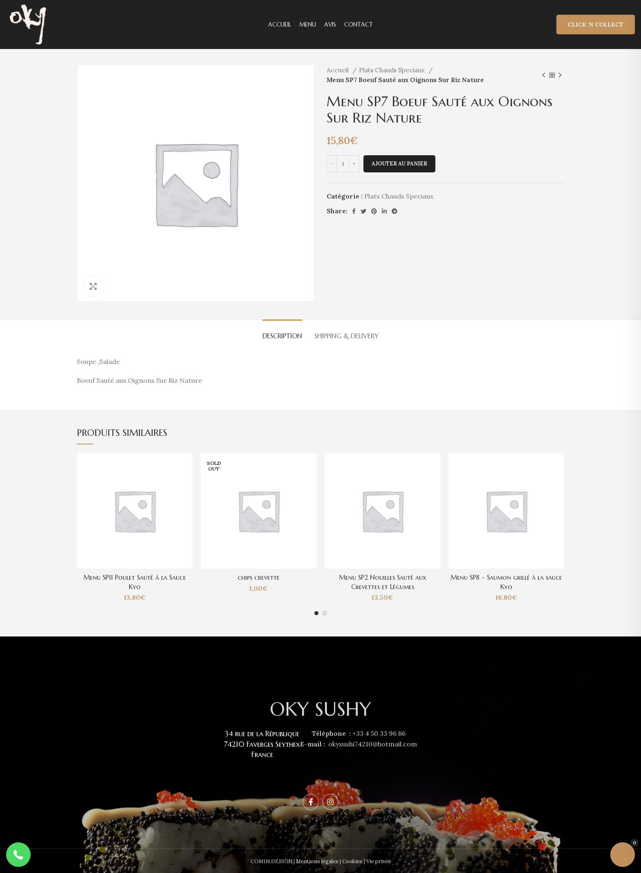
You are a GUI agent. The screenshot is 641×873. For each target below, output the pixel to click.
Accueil (338, 70)
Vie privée (378, 861)
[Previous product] (544, 75)
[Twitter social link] (363, 211)
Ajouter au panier (399, 163)
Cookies (352, 861)
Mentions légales (317, 861)
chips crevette (259, 577)
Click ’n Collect (595, 24)
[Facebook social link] (354, 211)
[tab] (282, 331)
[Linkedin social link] (384, 211)
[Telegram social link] (394, 211)
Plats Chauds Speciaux (392, 70)
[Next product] (560, 75)
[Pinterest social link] (374, 211)
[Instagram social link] (330, 802)
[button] (18, 854)
